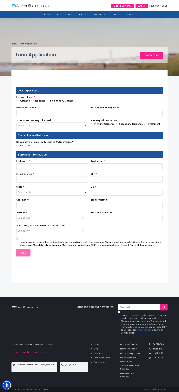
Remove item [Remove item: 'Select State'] (83, 125)
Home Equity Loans (130, 353)
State (19, 186)
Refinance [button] (45, 14)
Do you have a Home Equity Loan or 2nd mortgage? (44, 142)
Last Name (97, 161)
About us (81, 14)
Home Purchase (128, 348)
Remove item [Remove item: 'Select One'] (83, 218)
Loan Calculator (102, 357)
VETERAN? (21, 212)
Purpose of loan (24, 97)
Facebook (156, 344)
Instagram (157, 357)
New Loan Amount (26, 107)
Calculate (116, 14)
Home (14, 44)
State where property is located (33, 120)
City (93, 174)
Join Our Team (122, 6)
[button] (7, 385)
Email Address (99, 199)
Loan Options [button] (63, 14)
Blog (96, 348)
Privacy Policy (120, 244)
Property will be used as (104, 120)
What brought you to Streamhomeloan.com (40, 225)
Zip (92, 186)
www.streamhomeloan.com (28, 352)
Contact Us (132, 14)
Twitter (155, 348)
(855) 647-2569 (158, 6)
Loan (96, 344)
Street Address (24, 174)
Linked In (156, 353)
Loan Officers (98, 14)
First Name (22, 161)
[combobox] (52, 126)
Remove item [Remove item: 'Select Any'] (83, 230)
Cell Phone (22, 199)
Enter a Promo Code (102, 212)
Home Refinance (129, 344)
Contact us (152, 55)
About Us (98, 353)
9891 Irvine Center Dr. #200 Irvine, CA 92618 (35, 365)
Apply (141, 6)
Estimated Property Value (105, 107)
